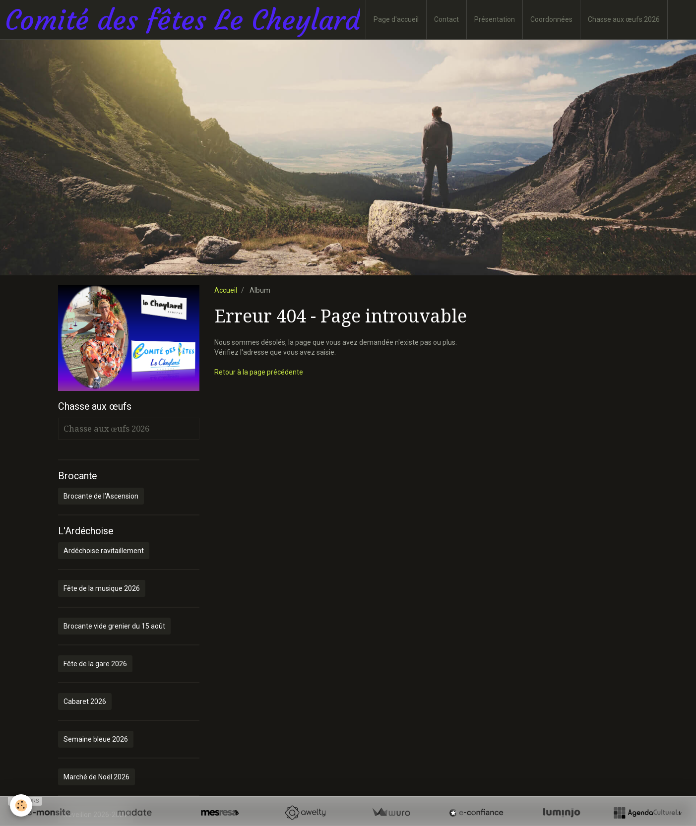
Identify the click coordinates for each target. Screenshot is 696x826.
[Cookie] (21, 805)
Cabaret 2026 (84, 701)
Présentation (494, 19)
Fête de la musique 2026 (101, 588)
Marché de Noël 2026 (96, 777)
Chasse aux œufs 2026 (624, 19)
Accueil (225, 290)
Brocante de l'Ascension (100, 496)
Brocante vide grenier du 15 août (114, 626)
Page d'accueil (396, 19)
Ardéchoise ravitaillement (103, 551)
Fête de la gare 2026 (95, 664)
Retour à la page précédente (258, 372)
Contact (446, 19)
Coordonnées (551, 19)
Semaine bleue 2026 (95, 739)
